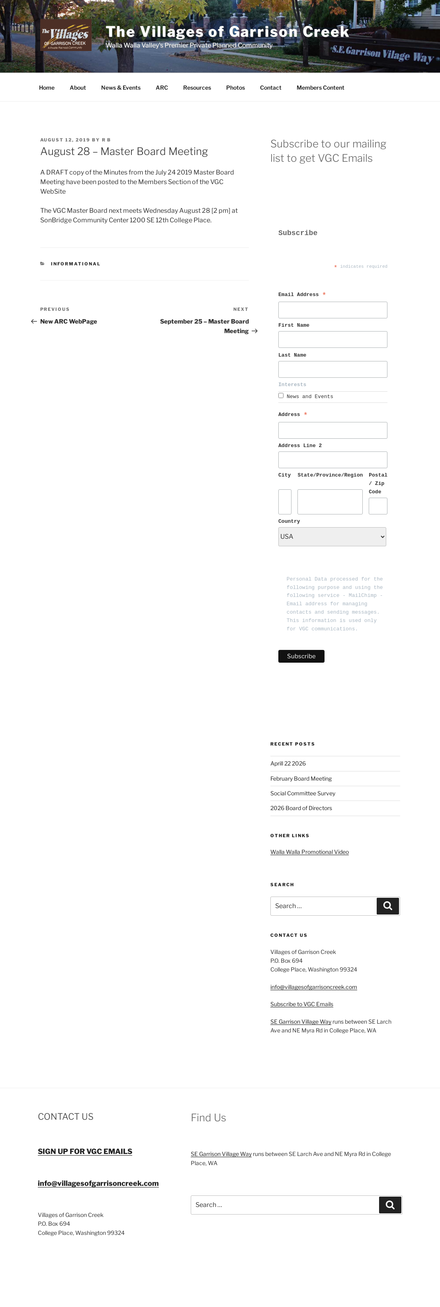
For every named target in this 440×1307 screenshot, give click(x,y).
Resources (197, 87)
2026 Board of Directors (301, 808)
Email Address (302, 295)
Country (289, 521)
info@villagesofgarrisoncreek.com (313, 986)
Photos (235, 87)
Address (293, 415)
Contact (271, 87)
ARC (162, 87)
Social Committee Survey (302, 793)
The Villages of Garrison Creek (228, 31)
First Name (295, 325)
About (78, 87)
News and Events (310, 396)
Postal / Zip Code (378, 484)
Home (47, 87)
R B (106, 140)
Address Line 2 (300, 445)
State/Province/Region (330, 475)
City (284, 475)
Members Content (320, 87)
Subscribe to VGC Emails (301, 1004)
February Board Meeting (301, 778)
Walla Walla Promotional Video (309, 851)
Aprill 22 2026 (288, 763)
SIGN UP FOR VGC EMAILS (85, 1151)
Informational (76, 264)
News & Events (121, 87)
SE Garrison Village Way (300, 1021)
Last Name (293, 355)
